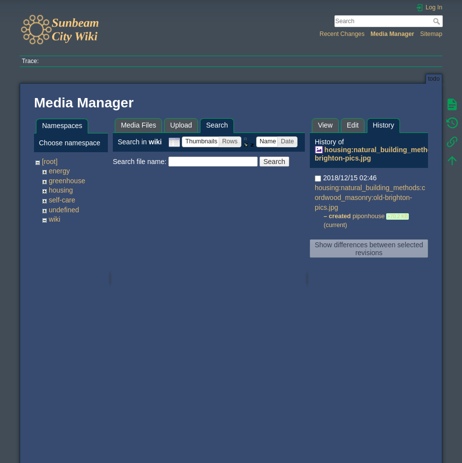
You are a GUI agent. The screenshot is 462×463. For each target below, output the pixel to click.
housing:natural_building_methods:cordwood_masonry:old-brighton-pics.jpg (370, 197)
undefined (64, 210)
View (325, 125)
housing (61, 190)
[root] (50, 161)
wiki (54, 219)
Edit (353, 125)
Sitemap (431, 34)
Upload (181, 125)
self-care (62, 200)
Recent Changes (342, 34)
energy (59, 171)
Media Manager (392, 34)
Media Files (138, 125)
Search (437, 21)
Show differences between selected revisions (369, 249)
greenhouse (67, 181)
